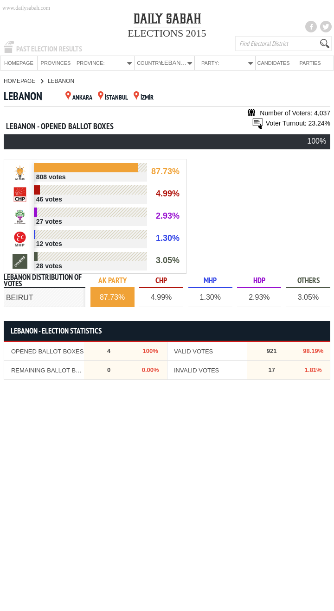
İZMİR (144, 97)
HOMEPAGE (18, 63)
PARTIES (310, 63)
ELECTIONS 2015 (167, 33)
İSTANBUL (113, 97)
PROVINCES (56, 63)
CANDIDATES (273, 63)
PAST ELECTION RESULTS (49, 49)
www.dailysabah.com (26, 8)
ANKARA (78, 97)
